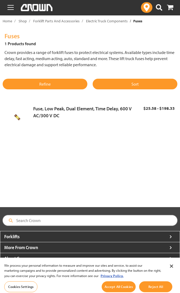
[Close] (171, 272)
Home (7, 21)
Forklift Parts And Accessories (56, 21)
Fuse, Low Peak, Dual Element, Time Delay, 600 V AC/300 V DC (82, 112)
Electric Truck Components (107, 21)
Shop (23, 21)
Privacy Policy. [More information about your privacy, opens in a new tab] (112, 281)
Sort (135, 84)
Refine (45, 84)
